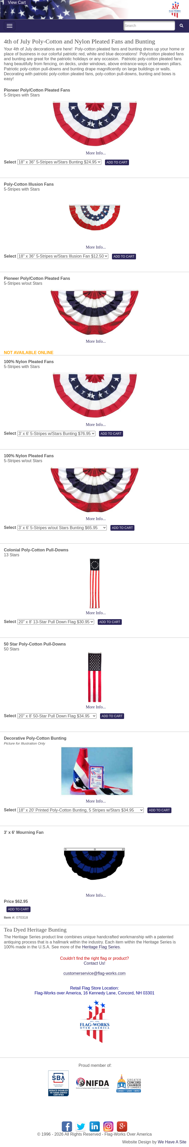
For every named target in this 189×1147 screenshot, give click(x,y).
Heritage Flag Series (101, 947)
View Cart (17, 2)
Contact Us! (94, 963)
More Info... (96, 153)
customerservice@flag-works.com (94, 973)
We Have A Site (172, 1142)
